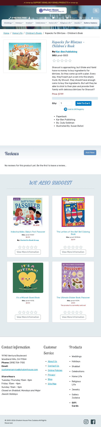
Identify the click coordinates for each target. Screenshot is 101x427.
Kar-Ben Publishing (66, 51)
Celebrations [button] (40, 23)
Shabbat (76, 366)
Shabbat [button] (29, 23)
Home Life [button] (53, 23)
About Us (52, 361)
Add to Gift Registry (76, 109)
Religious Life (76, 383)
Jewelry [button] (77, 23)
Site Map (52, 384)
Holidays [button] (19, 23)
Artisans (95, 18)
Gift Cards (84, 18)
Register (39, 18)
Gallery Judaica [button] (90, 23)
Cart (47, 18)
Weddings (77, 356)
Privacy (51, 375)
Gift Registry (71, 18)
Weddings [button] (8, 23)
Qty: (54, 103)
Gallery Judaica (76, 396)
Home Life (77, 376)
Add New (90, 152)
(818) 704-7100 (18, 18)
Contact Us (53, 366)
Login (31, 18)
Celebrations (78, 371)
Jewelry (76, 389)
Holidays (76, 361)
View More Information (28, 252)
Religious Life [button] (65, 23)
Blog (50, 379)
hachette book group (29, 240)
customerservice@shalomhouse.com (20, 369)
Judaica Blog (58, 18)
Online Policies (55, 370)
